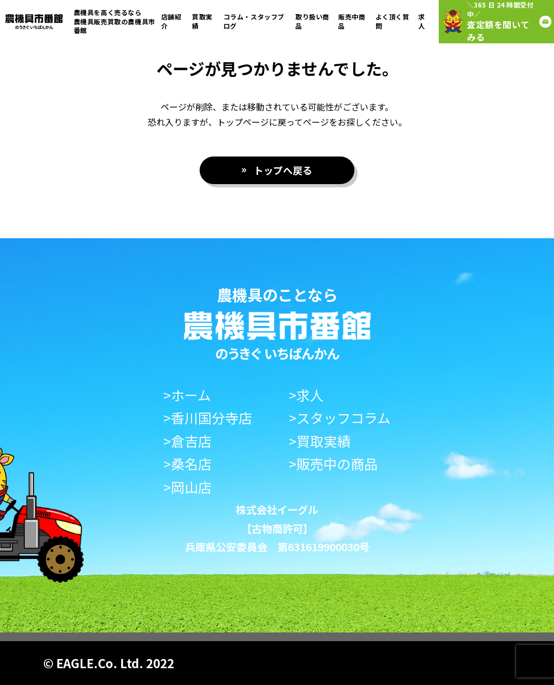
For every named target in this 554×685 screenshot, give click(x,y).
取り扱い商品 (312, 21)
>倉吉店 (187, 441)
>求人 (306, 395)
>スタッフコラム (340, 417)
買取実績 (202, 21)
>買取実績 (320, 441)
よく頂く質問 (392, 21)
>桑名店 (187, 463)
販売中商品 (351, 21)
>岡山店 (187, 487)
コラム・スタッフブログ (254, 21)
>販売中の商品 (333, 463)
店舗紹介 (171, 21)
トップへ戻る (283, 170)
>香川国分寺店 (207, 417)
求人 (421, 21)
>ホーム (187, 395)
